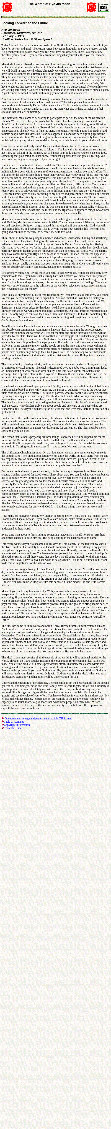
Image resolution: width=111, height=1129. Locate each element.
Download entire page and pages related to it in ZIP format (38, 718)
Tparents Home (13, 728)
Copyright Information (17, 724)
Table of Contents (14, 721)
